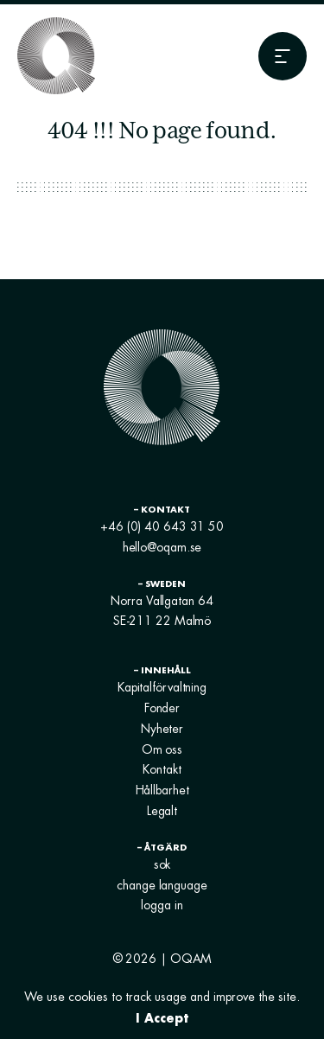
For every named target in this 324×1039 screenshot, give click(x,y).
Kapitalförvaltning (162, 687)
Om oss (162, 749)
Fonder (162, 708)
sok (162, 864)
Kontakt (162, 769)
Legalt (162, 811)
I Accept (162, 1018)
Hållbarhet (162, 790)
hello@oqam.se (162, 547)
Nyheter (162, 728)
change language (162, 885)
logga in (161, 905)
